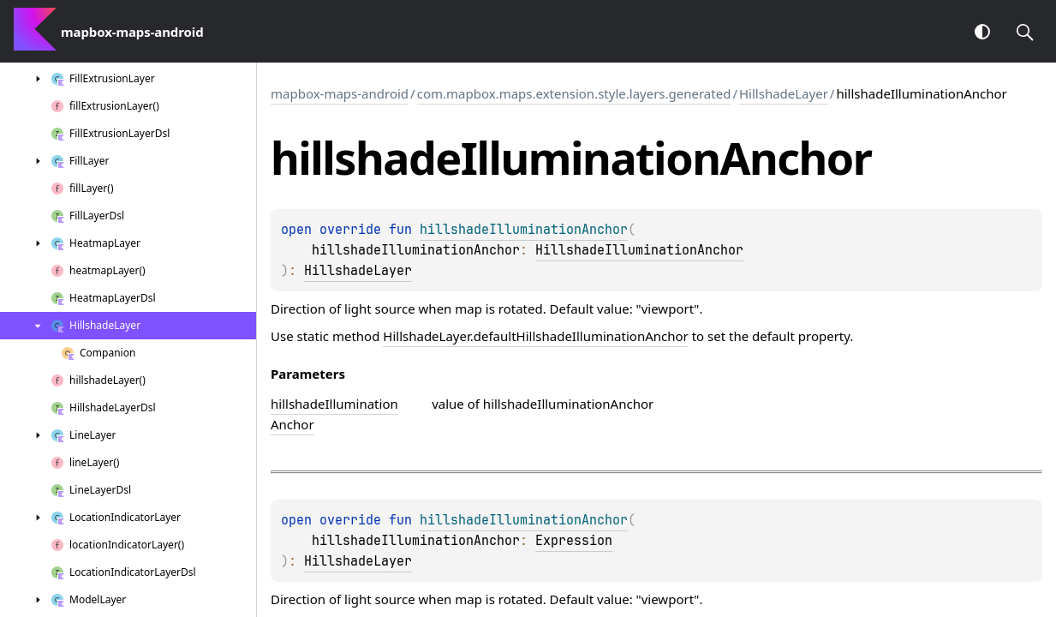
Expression (573, 540)
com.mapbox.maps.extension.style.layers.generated (574, 93)
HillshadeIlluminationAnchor (639, 250)
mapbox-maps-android (340, 93)
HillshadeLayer (783, 93)
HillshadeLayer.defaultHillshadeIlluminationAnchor (535, 335)
